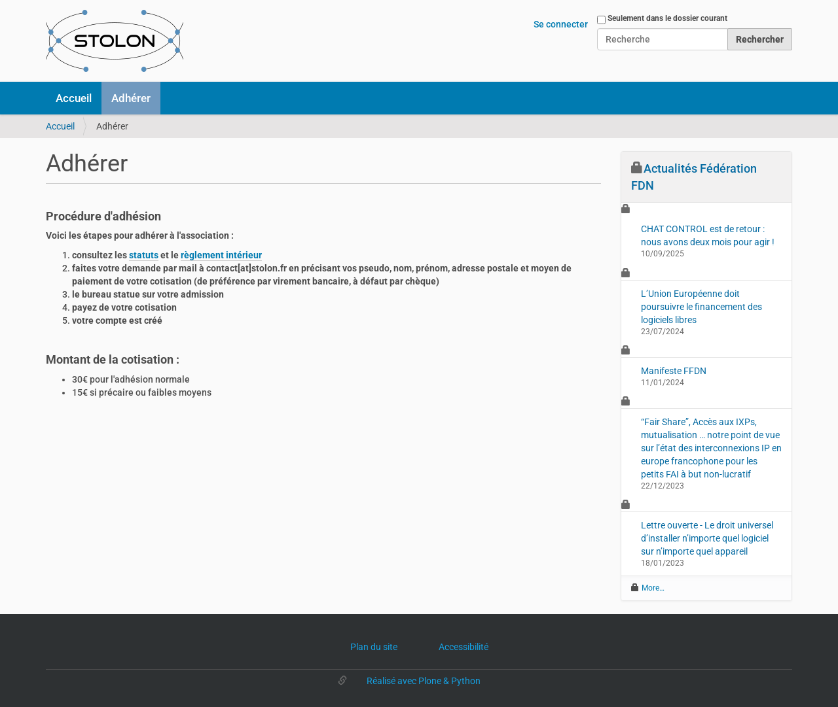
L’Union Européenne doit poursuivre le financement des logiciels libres (701, 306)
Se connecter (561, 24)
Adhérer (131, 98)
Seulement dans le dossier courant (667, 18)
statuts (143, 255)
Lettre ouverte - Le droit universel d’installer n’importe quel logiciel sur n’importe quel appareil (707, 538)
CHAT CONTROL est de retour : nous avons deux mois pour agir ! (707, 235)
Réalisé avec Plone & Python (424, 681)
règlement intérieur (221, 255)
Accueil (74, 98)
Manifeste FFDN (673, 371)
